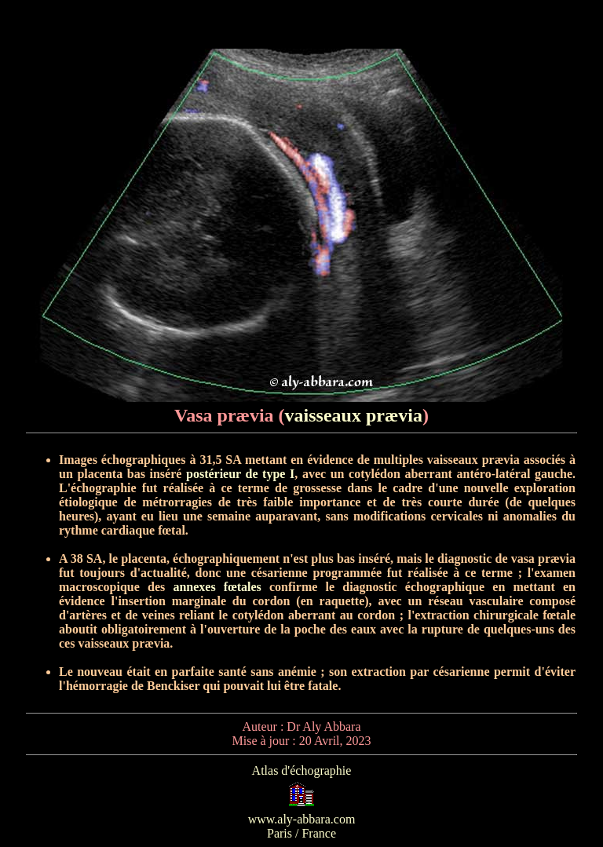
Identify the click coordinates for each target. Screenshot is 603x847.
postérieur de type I (240, 473)
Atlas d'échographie (302, 770)
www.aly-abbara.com (302, 819)
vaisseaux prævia (353, 415)
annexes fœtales (217, 586)
